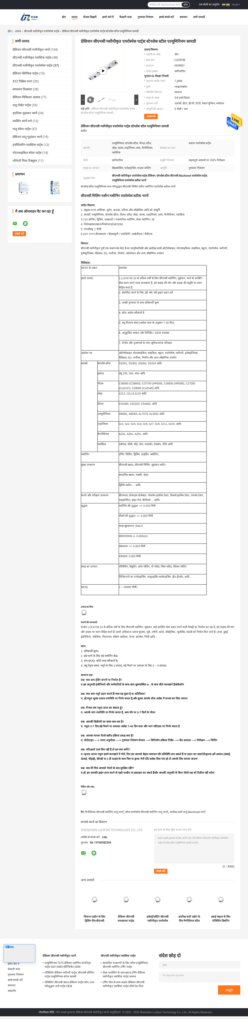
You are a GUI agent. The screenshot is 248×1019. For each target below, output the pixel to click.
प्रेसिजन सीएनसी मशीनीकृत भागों (31, 49)
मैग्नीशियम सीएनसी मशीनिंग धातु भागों (104, 812)
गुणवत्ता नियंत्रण (145, 17)
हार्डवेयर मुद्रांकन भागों (25, 113)
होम (64, 17)
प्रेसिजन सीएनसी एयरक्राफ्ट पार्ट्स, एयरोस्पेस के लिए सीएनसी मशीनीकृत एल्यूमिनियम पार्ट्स (125, 918)
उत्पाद (74, 17)
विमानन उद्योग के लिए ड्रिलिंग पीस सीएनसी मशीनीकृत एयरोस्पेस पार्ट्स (94, 918)
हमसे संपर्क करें (166, 17)
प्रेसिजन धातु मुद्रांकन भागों (27, 137)
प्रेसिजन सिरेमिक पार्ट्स (25, 73)
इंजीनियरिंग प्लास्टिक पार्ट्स (28, 145)
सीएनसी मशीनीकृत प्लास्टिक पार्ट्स (32, 57)
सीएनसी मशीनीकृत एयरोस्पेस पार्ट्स (41, 31)
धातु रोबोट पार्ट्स (22, 105)
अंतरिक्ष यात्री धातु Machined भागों (187, 812)
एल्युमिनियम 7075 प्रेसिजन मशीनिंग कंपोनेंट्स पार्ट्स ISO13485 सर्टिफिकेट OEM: (68, 964)
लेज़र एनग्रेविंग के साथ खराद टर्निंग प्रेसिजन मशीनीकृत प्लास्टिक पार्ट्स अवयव (124, 974)
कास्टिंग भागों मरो (22, 121)
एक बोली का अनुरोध (209, 4)
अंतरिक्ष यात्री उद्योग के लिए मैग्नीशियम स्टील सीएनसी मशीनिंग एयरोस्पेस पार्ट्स (189, 918)
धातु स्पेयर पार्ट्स (22, 129)
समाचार (183, 17)
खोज (185, 4)
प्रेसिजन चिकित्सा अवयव (26, 97)
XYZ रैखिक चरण (22, 81)
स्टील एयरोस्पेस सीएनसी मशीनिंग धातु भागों (146, 812)
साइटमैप (12, 990)
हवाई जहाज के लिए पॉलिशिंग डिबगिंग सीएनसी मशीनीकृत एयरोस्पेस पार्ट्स (220, 918)
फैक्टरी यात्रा (125, 17)
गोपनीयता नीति (46, 1012)
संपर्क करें (151, 116)
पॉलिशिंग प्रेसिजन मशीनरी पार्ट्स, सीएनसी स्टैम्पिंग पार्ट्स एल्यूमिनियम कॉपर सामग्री (69, 974)
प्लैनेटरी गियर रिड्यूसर (25, 161)
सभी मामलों (199, 17)
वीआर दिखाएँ (89, 17)
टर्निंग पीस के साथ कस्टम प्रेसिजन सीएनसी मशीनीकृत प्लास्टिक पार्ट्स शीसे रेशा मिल (124, 984)
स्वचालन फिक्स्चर (22, 89)
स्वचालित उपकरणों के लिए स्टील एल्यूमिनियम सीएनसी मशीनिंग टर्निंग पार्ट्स (125, 964)
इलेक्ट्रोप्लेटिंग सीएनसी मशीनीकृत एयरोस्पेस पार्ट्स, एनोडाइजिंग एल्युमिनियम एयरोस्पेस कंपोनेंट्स (158, 918)
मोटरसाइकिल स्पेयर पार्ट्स (27, 153)
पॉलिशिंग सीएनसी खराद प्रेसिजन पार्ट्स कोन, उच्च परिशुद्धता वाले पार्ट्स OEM (69, 984)
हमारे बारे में (108, 17)
